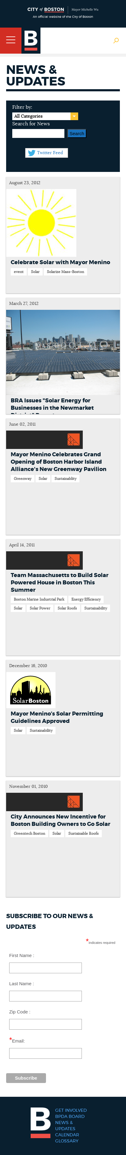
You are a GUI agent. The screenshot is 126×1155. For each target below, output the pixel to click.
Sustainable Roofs (83, 833)
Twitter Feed (50, 153)
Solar (35, 272)
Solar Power (40, 608)
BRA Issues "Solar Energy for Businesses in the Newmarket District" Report (52, 408)
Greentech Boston (29, 833)
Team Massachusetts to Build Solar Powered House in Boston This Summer (60, 583)
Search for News (31, 123)
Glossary (66, 1141)
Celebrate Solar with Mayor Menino (60, 262)
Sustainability (95, 608)
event (19, 272)
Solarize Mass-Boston (65, 272)
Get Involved (71, 1110)
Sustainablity (65, 479)
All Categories (28, 116)
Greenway (22, 479)
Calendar (67, 1135)
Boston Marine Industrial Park (39, 599)
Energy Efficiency (86, 599)
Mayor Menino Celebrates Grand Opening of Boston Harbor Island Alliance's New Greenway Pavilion (58, 462)
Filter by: (22, 107)
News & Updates (65, 1126)
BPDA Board (70, 1117)
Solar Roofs (67, 608)
